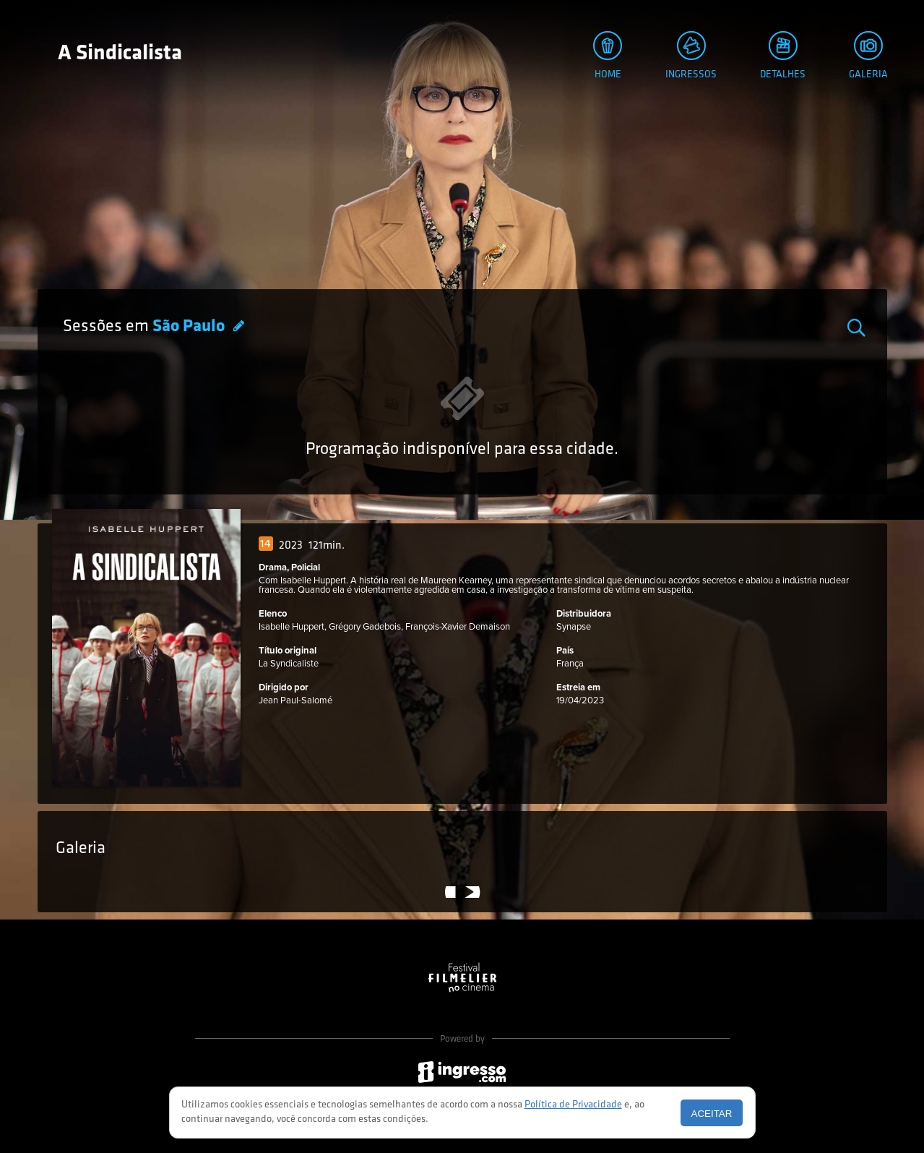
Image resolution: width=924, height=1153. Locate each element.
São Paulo (190, 326)
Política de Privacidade (573, 1105)
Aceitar (712, 1113)
